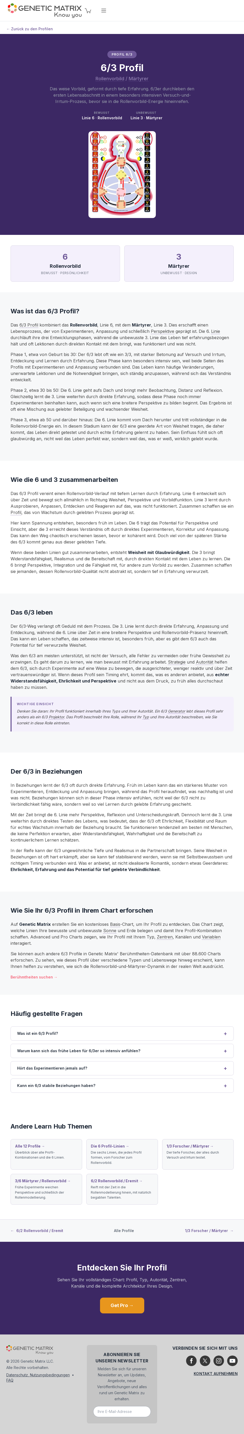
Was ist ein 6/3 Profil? (37, 1033)
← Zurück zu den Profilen (29, 29)
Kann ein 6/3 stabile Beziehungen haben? (56, 1085)
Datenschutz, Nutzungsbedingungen (38, 1375)
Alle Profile (124, 1230)
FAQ (9, 1380)
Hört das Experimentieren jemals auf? (52, 1068)
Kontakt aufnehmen (216, 1373)
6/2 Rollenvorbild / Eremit (37, 1230)
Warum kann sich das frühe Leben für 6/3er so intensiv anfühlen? (78, 1051)
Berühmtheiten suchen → (34, 977)
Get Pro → (122, 1305)
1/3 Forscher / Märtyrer (209, 1230)
